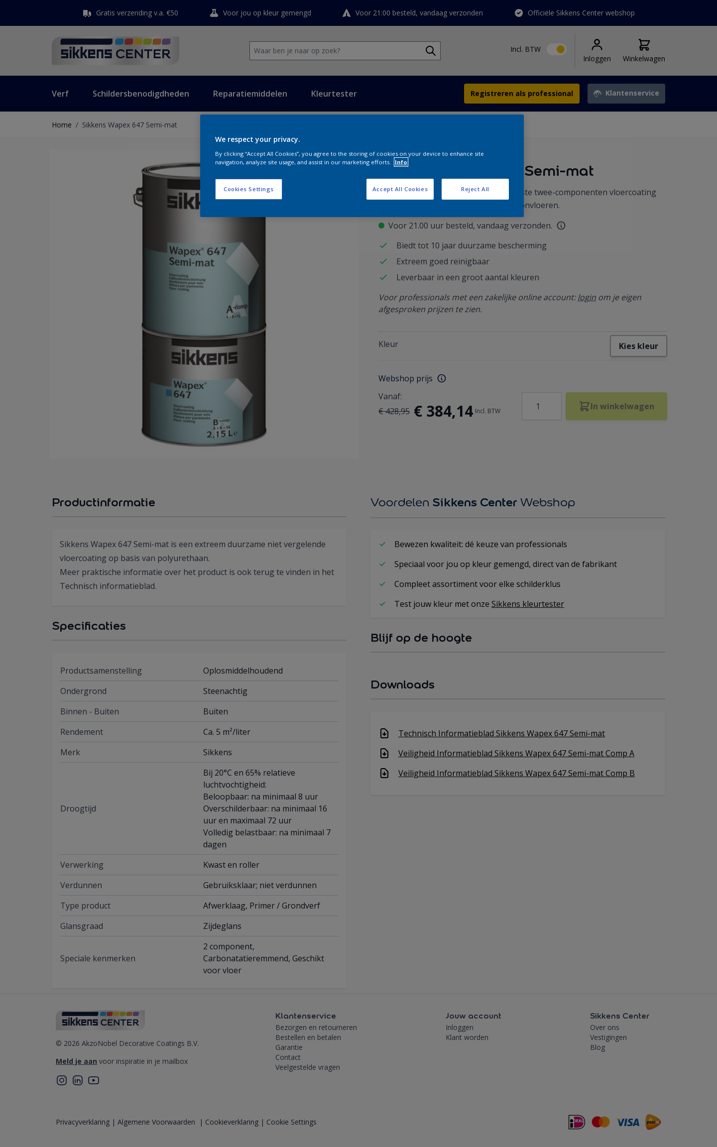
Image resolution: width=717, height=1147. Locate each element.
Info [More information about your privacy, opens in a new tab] (401, 162)
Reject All (475, 189)
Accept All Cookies (400, 189)
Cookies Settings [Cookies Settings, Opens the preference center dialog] (249, 189)
